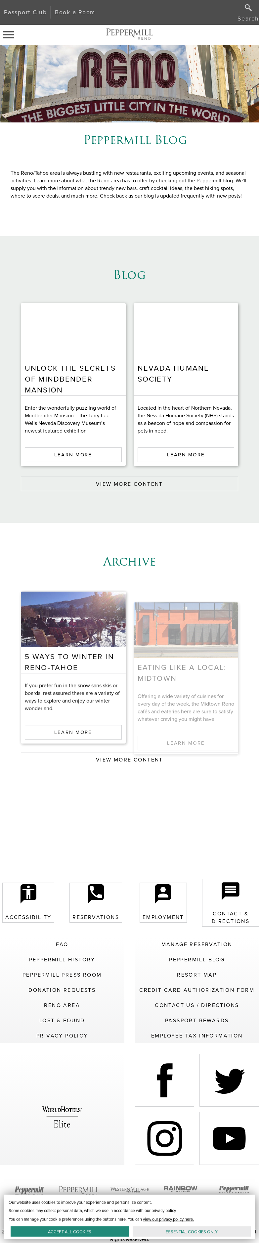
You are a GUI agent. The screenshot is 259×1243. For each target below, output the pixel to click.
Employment (163, 902)
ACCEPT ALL (69, 1231)
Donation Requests (62, 990)
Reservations (95, 902)
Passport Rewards (197, 1020)
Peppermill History (62, 959)
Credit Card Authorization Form (196, 990)
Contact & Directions (230, 903)
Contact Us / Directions (197, 1005)
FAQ (62, 944)
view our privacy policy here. (168, 1219)
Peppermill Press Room (62, 975)
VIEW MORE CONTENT (129, 484)
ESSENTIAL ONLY (192, 1231)
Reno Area (62, 1005)
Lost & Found (62, 1020)
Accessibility (28, 902)
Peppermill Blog (197, 959)
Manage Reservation (197, 944)
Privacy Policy (62, 1035)
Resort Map (197, 975)
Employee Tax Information (197, 1035)
